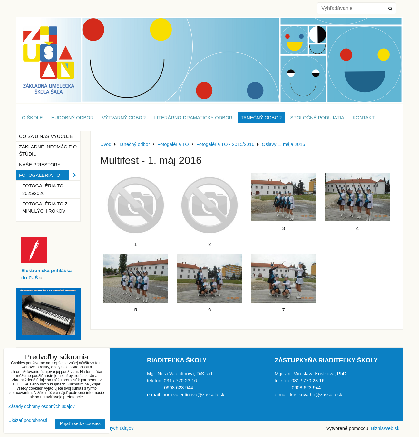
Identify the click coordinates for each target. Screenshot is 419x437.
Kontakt (364, 117)
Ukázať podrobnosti (27, 420)
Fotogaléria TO (49, 175)
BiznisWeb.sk (385, 428)
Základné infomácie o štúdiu (48, 150)
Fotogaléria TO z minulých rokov (45, 207)
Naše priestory (40, 164)
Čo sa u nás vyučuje (46, 136)
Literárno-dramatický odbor (193, 117)
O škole (32, 117)
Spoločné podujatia (317, 117)
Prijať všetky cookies (80, 423)
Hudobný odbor (72, 117)
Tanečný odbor (261, 117)
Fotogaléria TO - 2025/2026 (44, 189)
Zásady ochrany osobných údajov (41, 406)
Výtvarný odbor (124, 117)
